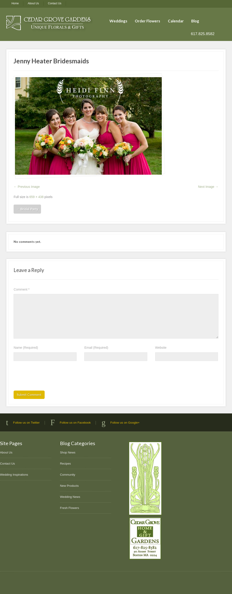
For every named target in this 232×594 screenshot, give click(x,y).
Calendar (176, 21)
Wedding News (70, 497)
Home (15, 3)
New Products (69, 485)
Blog (195, 21)
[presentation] (48, 377)
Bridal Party (27, 209)
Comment (21, 289)
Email (96, 347)
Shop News (67, 452)
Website (161, 347)
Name (26, 347)
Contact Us (54, 3)
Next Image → (208, 186)
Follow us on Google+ (125, 422)
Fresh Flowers (69, 508)
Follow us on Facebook (75, 422)
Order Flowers (147, 21)
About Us (33, 3)
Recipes (65, 463)
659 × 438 (36, 197)
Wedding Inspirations (14, 474)
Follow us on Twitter (26, 422)
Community (67, 474)
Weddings (118, 21)
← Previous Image (27, 186)
